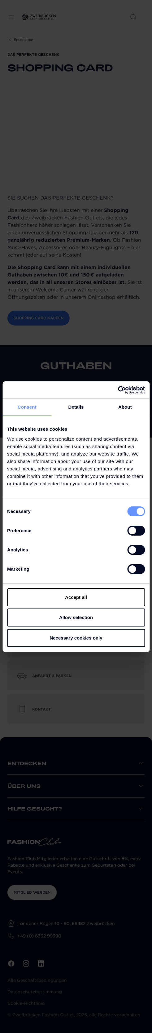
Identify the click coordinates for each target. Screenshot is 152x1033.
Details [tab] (76, 407)
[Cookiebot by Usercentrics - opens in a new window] (118, 390)
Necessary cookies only (76, 637)
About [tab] (125, 407)
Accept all (76, 597)
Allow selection (76, 617)
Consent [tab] (27, 407)
